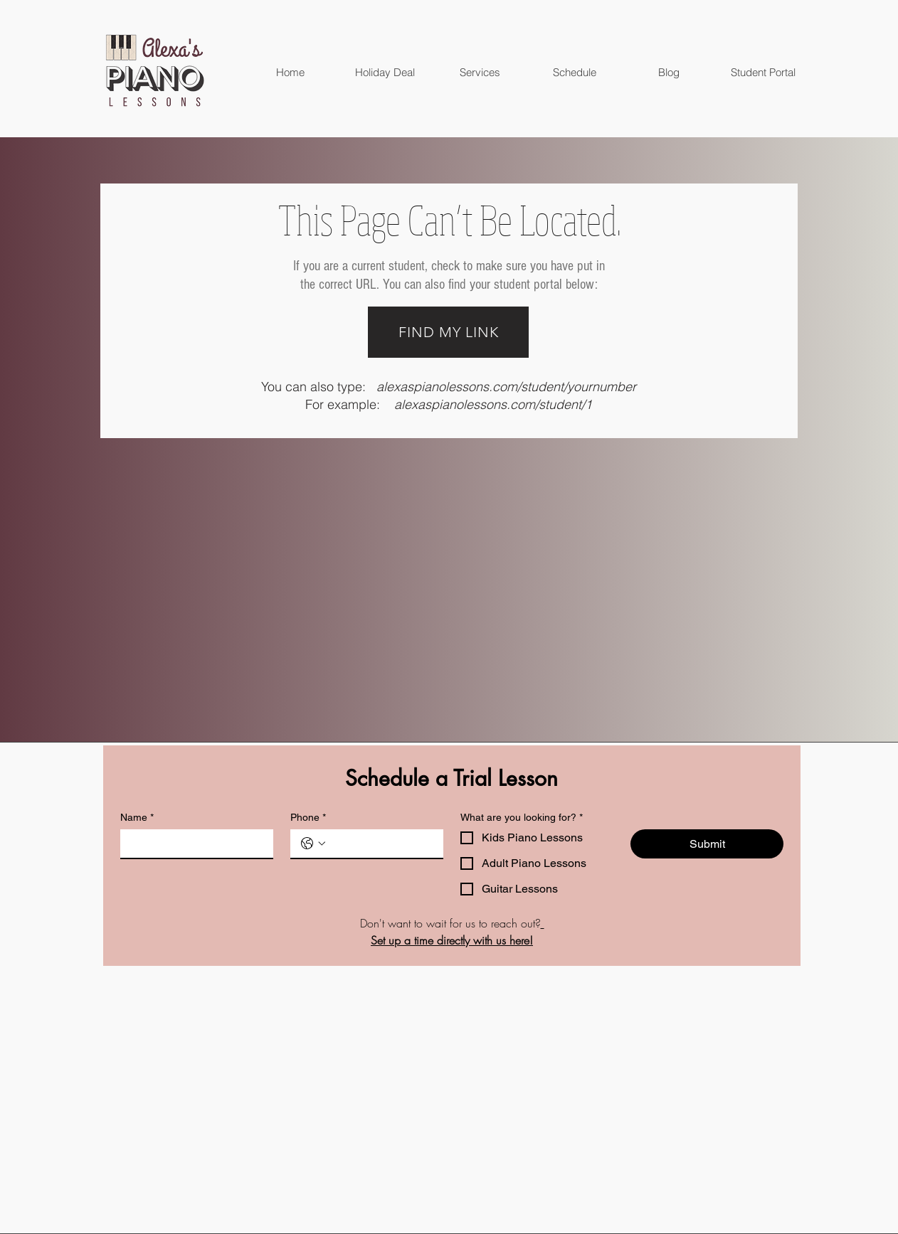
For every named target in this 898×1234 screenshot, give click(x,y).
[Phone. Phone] (381, 843)
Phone (308, 818)
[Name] (192, 843)
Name (137, 818)
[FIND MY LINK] (448, 332)
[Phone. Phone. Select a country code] (313, 843)
